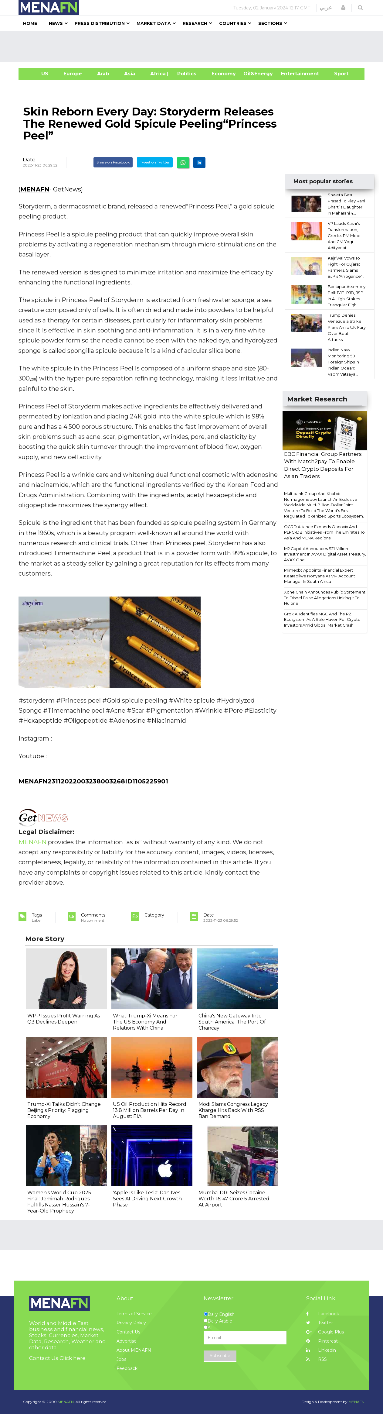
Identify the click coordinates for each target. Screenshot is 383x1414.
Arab (103, 74)
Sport (337, 74)
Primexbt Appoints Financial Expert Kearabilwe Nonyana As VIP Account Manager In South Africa (319, 576)
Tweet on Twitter (155, 162)
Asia (130, 74)
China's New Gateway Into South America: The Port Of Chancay (232, 1022)
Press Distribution (100, 23)
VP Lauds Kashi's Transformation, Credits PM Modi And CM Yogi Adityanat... (344, 235)
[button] (343, 7)
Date (29, 160)
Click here (72, 1358)
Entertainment (291, 74)
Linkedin (321, 1350)
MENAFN (34, 189)
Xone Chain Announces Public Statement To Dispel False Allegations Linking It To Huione (324, 598)
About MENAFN (134, 1350)
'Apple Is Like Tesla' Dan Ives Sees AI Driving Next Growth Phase (147, 1199)
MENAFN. (66, 1401)
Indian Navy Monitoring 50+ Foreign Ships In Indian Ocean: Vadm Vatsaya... (343, 362)
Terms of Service (134, 1313)
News (56, 23)
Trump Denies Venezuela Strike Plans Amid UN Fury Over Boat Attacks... (347, 327)
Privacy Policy (131, 1323)
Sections (270, 23)
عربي (326, 7)
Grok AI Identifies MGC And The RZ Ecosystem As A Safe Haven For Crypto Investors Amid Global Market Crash (322, 619)
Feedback (127, 1368)
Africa (157, 74)
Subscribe (220, 1355)
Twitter (319, 1323)
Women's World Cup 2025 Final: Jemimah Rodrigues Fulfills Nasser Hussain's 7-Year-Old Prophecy (59, 1202)
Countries (232, 23)
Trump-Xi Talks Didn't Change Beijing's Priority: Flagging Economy (64, 1110)
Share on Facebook (113, 162)
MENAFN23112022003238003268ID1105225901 (93, 781)
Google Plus (325, 1332)
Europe (73, 74)
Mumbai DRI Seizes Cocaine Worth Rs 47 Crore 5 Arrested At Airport (233, 1199)
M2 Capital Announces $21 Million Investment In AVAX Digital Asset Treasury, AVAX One (325, 554)
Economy (223, 74)
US (37, 74)
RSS (316, 1359)
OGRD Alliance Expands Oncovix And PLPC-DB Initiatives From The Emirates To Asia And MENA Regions (324, 532)
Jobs (121, 1359)
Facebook (322, 1313)
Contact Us (128, 1332)
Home (30, 23)
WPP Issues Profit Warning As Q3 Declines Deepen (63, 1019)
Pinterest (322, 1341)
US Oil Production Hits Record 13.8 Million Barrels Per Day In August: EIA (149, 1110)
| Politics (185, 74)
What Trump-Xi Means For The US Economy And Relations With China (145, 1022)
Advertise (127, 1341)
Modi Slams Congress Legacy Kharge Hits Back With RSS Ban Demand (233, 1110)
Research (195, 23)
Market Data (154, 23)
